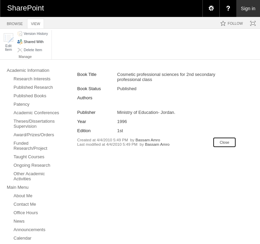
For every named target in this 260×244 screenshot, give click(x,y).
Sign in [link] (248, 8)
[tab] (14, 22)
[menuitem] (210, 8)
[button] (8, 42)
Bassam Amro (147, 140)
